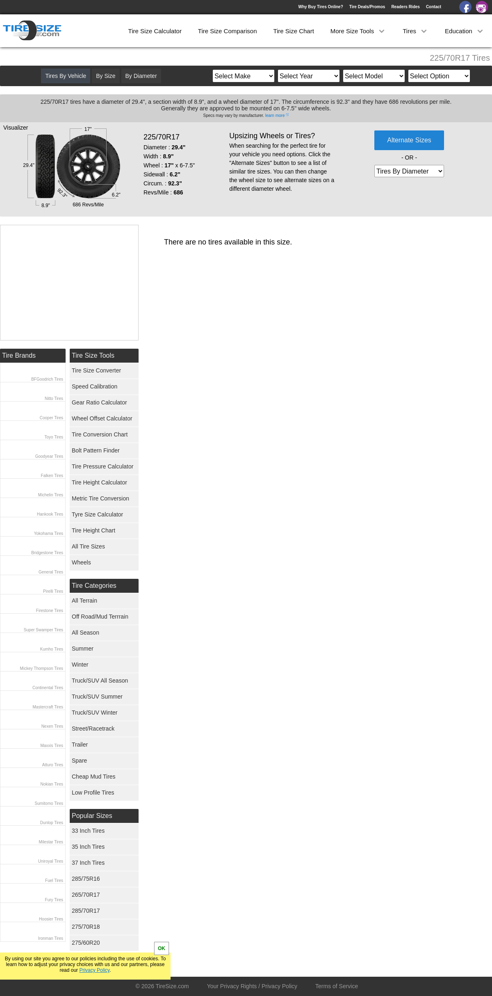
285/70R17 (86, 910)
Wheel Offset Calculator (102, 418)
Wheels (81, 562)
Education (465, 30)
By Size (105, 76)
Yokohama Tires (48, 533)
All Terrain (84, 600)
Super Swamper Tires (43, 630)
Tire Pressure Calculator (102, 466)
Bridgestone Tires (47, 553)
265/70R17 (86, 894)
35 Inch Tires (88, 846)
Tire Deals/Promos (367, 7)
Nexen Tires (52, 726)
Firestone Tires (49, 610)
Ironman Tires (50, 938)
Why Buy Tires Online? (320, 7)
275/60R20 (86, 942)
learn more (275, 115)
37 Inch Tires (88, 862)
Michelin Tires (50, 495)
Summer (82, 648)
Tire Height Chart (93, 530)
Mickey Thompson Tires (41, 668)
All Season (85, 632)
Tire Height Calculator (99, 482)
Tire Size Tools (93, 355)
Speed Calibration (94, 386)
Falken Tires (52, 475)
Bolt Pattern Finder (96, 450)
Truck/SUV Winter (95, 712)
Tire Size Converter (96, 370)
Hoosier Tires (51, 919)
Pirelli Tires (53, 591)
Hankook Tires (50, 514)
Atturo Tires (52, 765)
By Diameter (141, 76)
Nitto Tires (54, 398)
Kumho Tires (51, 649)
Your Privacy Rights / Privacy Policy (252, 986)
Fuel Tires (54, 880)
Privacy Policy (94, 970)
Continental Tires (47, 687)
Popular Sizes (92, 815)
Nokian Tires (51, 784)
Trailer (80, 744)
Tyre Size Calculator (97, 514)
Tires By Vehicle (65, 76)
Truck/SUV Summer (97, 696)
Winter (80, 664)
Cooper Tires (51, 418)
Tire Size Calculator (155, 30)
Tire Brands (19, 355)
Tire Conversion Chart (100, 434)
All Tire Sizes (88, 546)
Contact (433, 7)
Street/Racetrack (93, 728)
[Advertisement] (69, 282)
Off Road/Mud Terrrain (100, 616)
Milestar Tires (51, 842)
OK (161, 948)
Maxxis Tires (51, 745)
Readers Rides (405, 7)
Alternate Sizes (409, 140)
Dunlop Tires (51, 822)
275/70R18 (86, 926)
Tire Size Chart (293, 30)
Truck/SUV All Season (100, 680)
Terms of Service (336, 986)
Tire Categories (94, 585)
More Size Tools (358, 30)
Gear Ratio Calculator (99, 402)
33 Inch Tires (88, 830)
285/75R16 (86, 878)
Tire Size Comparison (227, 30)
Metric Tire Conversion (100, 498)
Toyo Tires (53, 437)
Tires (415, 30)
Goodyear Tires (49, 456)
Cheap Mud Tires (94, 776)
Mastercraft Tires (48, 707)
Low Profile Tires (93, 792)
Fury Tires (54, 900)
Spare (79, 760)
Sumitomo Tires (49, 803)
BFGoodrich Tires (47, 379)
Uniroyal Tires (50, 861)
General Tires (51, 572)
